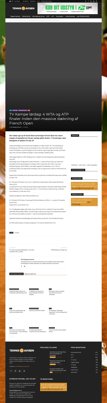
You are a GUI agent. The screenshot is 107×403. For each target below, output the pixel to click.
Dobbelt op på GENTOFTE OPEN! (37, 310)
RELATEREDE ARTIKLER (16, 274)
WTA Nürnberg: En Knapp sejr (59, 250)
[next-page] (13, 337)
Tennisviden (59, 16)
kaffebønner (12, 395)
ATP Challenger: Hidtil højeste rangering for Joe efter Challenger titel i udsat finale (58, 312)
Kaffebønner (74, 165)
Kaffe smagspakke (92, 165)
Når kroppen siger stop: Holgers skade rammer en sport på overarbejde (56, 293)
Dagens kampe (15, 16)
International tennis (38, 16)
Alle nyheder (26, 1)
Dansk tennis (26, 16)
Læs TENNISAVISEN (83, 16)
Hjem (10, 20)
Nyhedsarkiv (32, 1)
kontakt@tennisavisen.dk (83, 188)
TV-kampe (16, 232)
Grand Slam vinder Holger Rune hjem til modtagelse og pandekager (58, 353)
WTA (47, 16)
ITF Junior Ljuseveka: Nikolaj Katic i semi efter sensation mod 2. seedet (21, 250)
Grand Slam (15, 110)
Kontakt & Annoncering (46, 1)
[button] (86, 1)
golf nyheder (29, 385)
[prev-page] (10, 337)
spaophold (30, 397)
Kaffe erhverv (82, 165)
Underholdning (70, 16)
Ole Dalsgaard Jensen (16, 127)
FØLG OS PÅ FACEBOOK (78, 170)
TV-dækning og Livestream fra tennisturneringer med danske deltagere (36, 293)
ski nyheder (22, 387)
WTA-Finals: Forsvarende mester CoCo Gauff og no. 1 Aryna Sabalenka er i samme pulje (18, 331)
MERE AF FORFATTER (30, 274)
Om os (38, 1)
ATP (52, 16)
